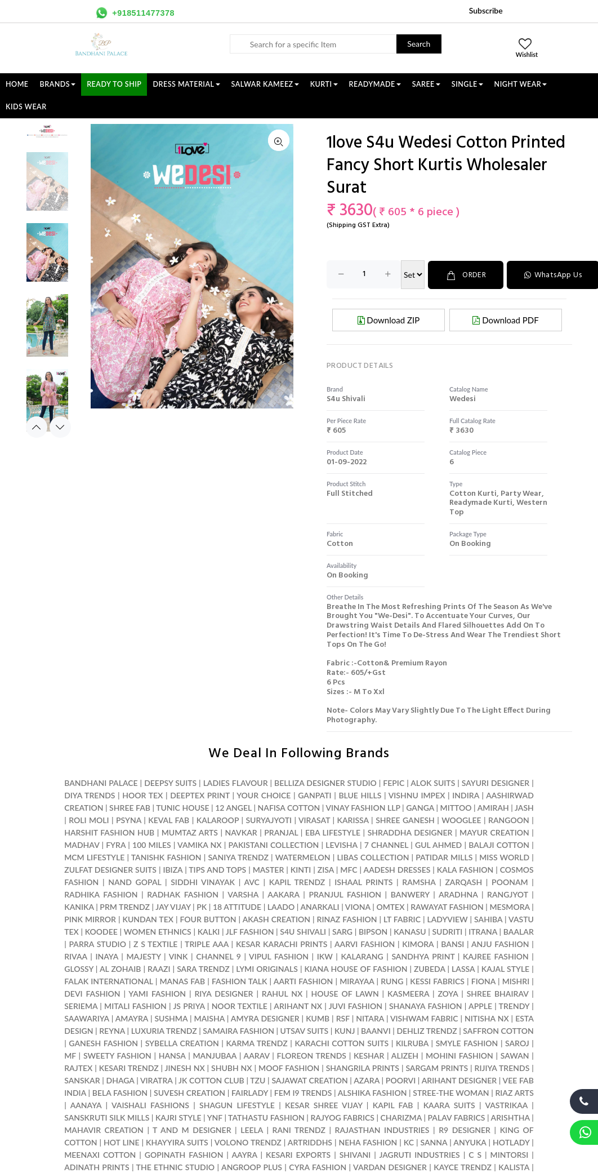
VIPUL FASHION (279, 956)
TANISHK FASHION (166, 856)
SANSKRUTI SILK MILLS (106, 1117)
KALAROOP (218, 819)
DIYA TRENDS (89, 794)
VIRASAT (314, 819)
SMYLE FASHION (467, 1042)
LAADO (280, 906)
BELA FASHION (120, 1092)
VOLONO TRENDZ (248, 1142)
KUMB (317, 1018)
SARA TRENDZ (203, 968)
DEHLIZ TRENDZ (426, 1030)
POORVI (401, 1080)
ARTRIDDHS (310, 1142)
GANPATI (314, 794)
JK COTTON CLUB (211, 1080)
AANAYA (86, 1104)
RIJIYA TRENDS (502, 1067)
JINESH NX (185, 1067)
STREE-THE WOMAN (451, 1092)
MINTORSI (509, 1154)
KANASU (410, 931)
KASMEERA (408, 993)
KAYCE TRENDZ (463, 1166)
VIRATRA (156, 1080)
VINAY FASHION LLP (362, 807)
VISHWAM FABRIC (424, 1018)
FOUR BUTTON (208, 918)
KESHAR (369, 1055)
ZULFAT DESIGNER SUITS (110, 869)
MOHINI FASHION (459, 1055)
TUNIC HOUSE (182, 807)
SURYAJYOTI (269, 819)
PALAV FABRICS (456, 1117)
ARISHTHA (510, 1117)
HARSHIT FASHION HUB (109, 832)
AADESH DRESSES (397, 869)
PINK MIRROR (90, 918)
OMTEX (390, 906)
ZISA (326, 869)
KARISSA (353, 819)
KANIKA (78, 906)
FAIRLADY (249, 1092)
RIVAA (75, 956)
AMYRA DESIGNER (265, 1018)
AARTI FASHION (303, 980)
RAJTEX (78, 1067)
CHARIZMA (401, 1117)
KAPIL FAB (393, 1104)
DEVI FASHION (92, 993)
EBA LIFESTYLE (332, 832)
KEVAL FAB (168, 819)
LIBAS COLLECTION (373, 856)
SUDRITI (447, 931)
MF (70, 1055)
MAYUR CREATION (494, 832)
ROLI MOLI (89, 819)
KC (409, 1142)
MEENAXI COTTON (100, 1154)
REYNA (112, 1030)
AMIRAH (493, 807)
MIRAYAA (357, 980)
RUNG (392, 980)
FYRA (116, 844)
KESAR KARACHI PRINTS (281, 943)
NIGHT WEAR (520, 84)
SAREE (426, 84)
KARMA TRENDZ (256, 1042)
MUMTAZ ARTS (190, 832)
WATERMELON (303, 856)
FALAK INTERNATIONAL (108, 980)
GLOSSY (78, 968)
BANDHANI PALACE (100, 782)
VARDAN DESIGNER (390, 1166)
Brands (58, 84)
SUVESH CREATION (189, 1092)
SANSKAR (82, 1080)
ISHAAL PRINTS (363, 881)
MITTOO (456, 807)
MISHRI (515, 980)
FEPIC (393, 782)
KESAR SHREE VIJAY (323, 1104)
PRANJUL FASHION (345, 894)
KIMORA (418, 943)
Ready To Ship (114, 84)
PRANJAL (281, 832)
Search (418, 43)
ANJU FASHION (500, 943)
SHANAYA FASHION (425, 1005)
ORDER (467, 274)
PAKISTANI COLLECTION (273, 844)
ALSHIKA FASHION (372, 1092)
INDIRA (465, 794)
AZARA (367, 1080)
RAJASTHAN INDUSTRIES (382, 1129)
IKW (325, 956)
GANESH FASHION (103, 1042)
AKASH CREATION (276, 918)
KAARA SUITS (449, 1104)
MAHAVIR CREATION (104, 1129)
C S (474, 1154)
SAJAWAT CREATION (309, 1080)
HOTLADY (511, 1142)
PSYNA (128, 819)
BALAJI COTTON (498, 844)
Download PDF (505, 319)
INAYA (106, 956)
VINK (178, 956)
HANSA (172, 1055)
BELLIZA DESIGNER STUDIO (325, 782)
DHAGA (120, 1080)
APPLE (480, 1005)
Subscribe (486, 10)
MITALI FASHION (135, 1005)
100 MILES (151, 844)
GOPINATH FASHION (184, 1154)
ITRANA (482, 931)
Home (17, 84)
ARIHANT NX (298, 1005)
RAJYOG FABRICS (342, 1117)
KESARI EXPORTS (298, 1154)
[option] (47, 187)
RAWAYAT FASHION (447, 906)
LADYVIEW (447, 918)
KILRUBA (412, 1042)
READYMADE (375, 84)
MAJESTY (143, 956)
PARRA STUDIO (97, 943)
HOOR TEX (142, 794)
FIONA (483, 980)
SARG (342, 931)
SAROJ (517, 1042)
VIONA (358, 906)
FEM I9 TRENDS (303, 1092)
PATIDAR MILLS (444, 856)
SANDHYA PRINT (422, 956)
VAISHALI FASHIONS (150, 1104)
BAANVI (376, 1030)
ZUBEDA (429, 968)
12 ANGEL (233, 807)
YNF (214, 1117)
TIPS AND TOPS (217, 869)
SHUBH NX (231, 1067)
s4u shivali (346, 398)
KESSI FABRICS (437, 980)
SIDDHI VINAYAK (203, 881)
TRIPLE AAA (207, 943)
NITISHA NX (487, 1018)
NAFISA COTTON (289, 807)
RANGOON (508, 819)
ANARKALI (319, 906)
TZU (257, 1080)
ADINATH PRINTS (96, 1166)
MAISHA (209, 1018)
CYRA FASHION (317, 1166)
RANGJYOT (507, 894)
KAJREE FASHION (496, 956)
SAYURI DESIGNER (495, 782)
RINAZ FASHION (347, 918)
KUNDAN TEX (147, 918)
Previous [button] (36, 427)
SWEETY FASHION (117, 1055)
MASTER (268, 869)
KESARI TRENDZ (129, 1067)
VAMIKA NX (199, 844)
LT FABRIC (402, 918)
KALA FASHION (465, 869)
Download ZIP (389, 319)
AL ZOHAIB (120, 968)
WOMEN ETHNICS (157, 931)
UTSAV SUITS (304, 1030)
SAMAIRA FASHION (238, 1030)
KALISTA (513, 1166)
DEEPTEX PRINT (200, 794)
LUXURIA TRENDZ (164, 1030)
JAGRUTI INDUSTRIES (419, 1154)
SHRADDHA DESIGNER (410, 832)
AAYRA (244, 1154)
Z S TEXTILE (155, 943)
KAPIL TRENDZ (297, 881)
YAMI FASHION (157, 993)
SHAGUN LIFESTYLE (237, 1104)
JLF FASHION (250, 931)
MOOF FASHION (288, 1067)
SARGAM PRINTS (436, 1067)
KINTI (301, 869)
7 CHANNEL (386, 844)
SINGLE (467, 84)
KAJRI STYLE (178, 1117)
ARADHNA (458, 894)
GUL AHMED (438, 844)
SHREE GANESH (405, 819)
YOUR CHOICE (263, 794)
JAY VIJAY (172, 906)
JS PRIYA (188, 1005)
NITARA (370, 1018)
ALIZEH (404, 1055)
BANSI (452, 943)
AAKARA (283, 894)
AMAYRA (131, 1018)
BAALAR (518, 931)
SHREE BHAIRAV (498, 993)
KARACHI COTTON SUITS (341, 1042)
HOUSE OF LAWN (344, 993)
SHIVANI (355, 1154)
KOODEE (101, 931)
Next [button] (60, 427)
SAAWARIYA (86, 1018)
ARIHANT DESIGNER (459, 1080)
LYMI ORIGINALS (267, 968)
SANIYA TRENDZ (238, 856)
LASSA (463, 968)
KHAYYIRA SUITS (177, 1142)
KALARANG (362, 956)
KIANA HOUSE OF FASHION (355, 968)
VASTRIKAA (506, 1104)
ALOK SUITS (432, 782)
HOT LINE (122, 1142)
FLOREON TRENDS (311, 1055)
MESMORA (509, 906)
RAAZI (159, 968)
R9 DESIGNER (464, 1129)
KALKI (209, 931)
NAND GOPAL (134, 881)
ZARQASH (463, 881)
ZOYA (448, 993)
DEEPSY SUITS (170, 782)
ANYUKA (469, 1142)
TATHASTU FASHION (266, 1117)
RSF (343, 1018)
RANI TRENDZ (299, 1129)
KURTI (324, 84)
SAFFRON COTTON (498, 1030)
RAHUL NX (282, 993)
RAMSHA (418, 881)
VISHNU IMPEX (417, 794)
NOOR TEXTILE (239, 1005)
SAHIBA (488, 918)
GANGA (420, 807)
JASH (524, 807)
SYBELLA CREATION (182, 1042)
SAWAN (515, 1055)
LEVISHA (341, 844)
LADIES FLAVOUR (235, 782)
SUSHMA (171, 1018)
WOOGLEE (461, 819)
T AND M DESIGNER (192, 1129)
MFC (348, 869)
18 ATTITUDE (237, 906)
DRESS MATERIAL (186, 84)
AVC (251, 881)
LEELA (251, 1129)
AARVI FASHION (364, 943)
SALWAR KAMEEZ (265, 84)
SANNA (434, 1142)
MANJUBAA (214, 1055)
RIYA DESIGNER (223, 993)
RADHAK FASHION (182, 894)
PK (202, 906)
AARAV (257, 1055)
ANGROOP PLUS (251, 1166)
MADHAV (81, 844)
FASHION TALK (239, 980)
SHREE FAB (129, 807)
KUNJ (344, 1030)
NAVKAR (241, 832)
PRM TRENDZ (125, 906)
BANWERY (410, 894)
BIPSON (373, 931)
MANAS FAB (182, 980)
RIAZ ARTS (514, 1092)
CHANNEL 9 (218, 956)
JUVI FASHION (355, 1005)
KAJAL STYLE (505, 968)
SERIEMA (80, 1005)
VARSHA (242, 894)
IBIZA (172, 869)
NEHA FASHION (368, 1142)
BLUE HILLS (359, 794)
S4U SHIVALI (303, 931)
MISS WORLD (504, 856)
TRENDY (514, 1005)
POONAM (510, 881)
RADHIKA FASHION (100, 894)
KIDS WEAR (26, 107)
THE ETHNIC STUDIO (175, 1166)
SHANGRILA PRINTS (362, 1067)
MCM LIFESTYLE (94, 856)
